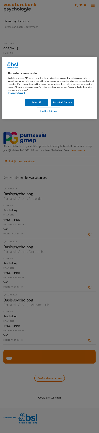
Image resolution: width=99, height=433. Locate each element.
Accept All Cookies (62, 102)
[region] (49, 88)
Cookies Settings (48, 111)
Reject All (37, 102)
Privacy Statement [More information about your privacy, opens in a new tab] (16, 93)
